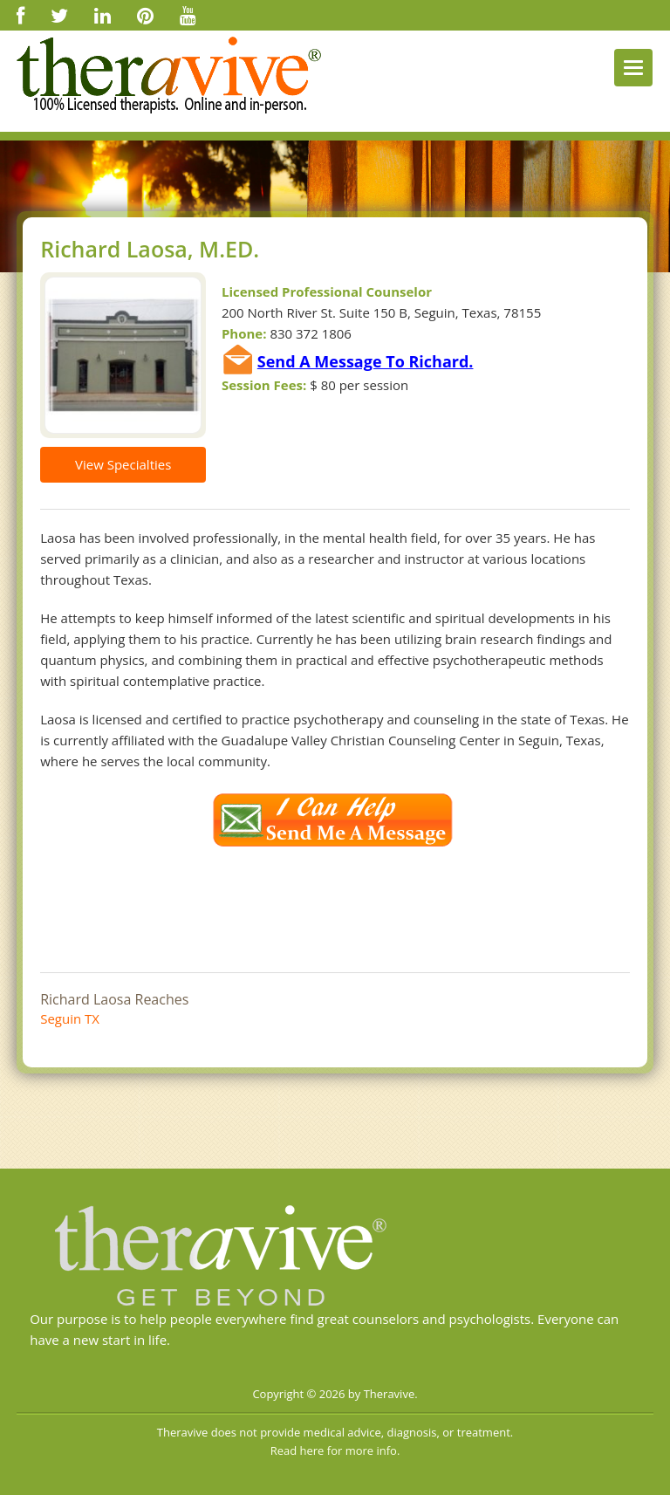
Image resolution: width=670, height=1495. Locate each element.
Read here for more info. (335, 1450)
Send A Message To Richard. (365, 361)
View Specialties (123, 464)
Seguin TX (69, 1018)
